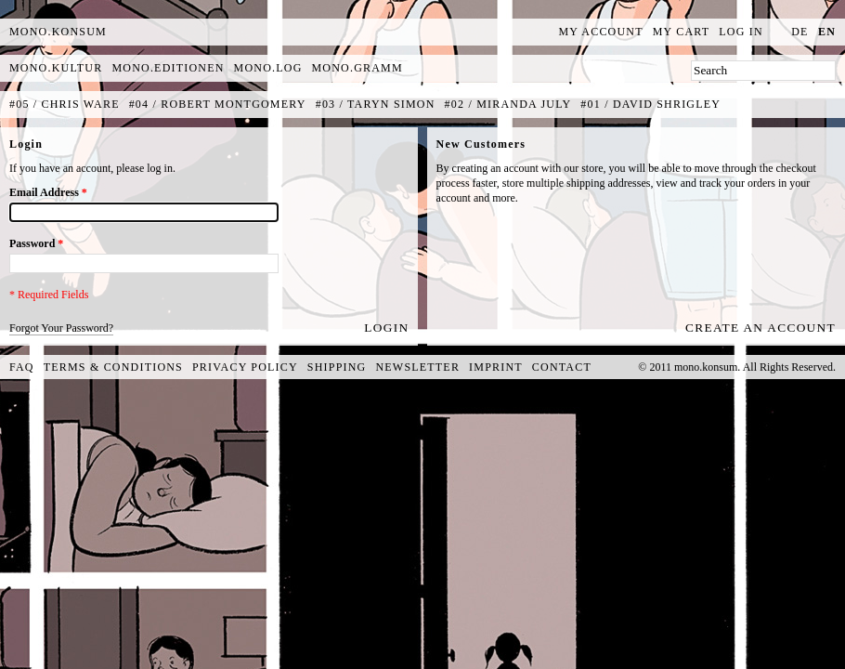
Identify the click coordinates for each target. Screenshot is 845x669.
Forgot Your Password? (61, 327)
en (827, 31)
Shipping (337, 367)
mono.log (268, 67)
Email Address (48, 192)
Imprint (496, 367)
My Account (601, 31)
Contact (562, 367)
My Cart (681, 31)
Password (36, 243)
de (799, 31)
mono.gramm (357, 67)
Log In (741, 31)
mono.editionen (167, 67)
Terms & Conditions (113, 367)
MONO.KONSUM (58, 31)
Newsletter (417, 367)
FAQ (21, 367)
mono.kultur (55, 67)
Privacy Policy (245, 367)
